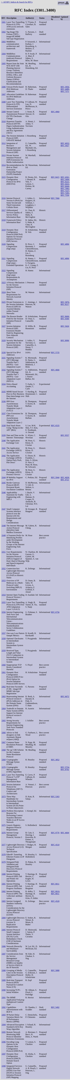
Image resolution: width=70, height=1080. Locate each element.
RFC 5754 (65, 767)
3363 (4, 696)
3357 (4, 633)
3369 (4, 760)
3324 (4, 292)
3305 (4, 63)
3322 (4, 270)
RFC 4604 (65, 833)
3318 (4, 220)
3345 (4, 483)
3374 (4, 811)
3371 (4, 775)
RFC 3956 (65, 87)
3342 (4, 456)
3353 (4, 581)
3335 (4, 392)
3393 (4, 1015)
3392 (4, 1007)
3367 (4, 742)
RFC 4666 (55, 370)
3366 (4, 733)
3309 (4, 112)
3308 (4, 102)
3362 (4, 687)
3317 (4, 210)
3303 (4, 42)
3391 (4, 997)
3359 (4, 651)
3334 (4, 384)
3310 (4, 121)
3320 (4, 244)
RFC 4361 (65, 177)
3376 (4, 833)
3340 (4, 441)
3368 (4, 750)
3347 (4, 509)
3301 (4, 22)
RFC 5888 (55, 970)
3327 (4, 326)
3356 (4, 612)
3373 (4, 797)
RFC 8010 (55, 891)
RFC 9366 (65, 319)
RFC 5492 (55, 1007)
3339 (4, 435)
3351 (4, 552)
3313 (4, 155)
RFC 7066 (55, 198)
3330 (4, 352)
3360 (4, 665)
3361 (4, 672)
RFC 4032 (65, 143)
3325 (4, 302)
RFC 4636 (65, 477)
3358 (4, 638)
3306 (4, 87)
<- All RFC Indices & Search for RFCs (16, 2)
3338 (4, 425)
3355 (4, 602)
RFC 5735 (55, 352)
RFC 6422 (65, 184)
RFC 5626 (65, 326)
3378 (4, 854)
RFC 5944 (55, 477)
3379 (4, 862)
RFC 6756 (55, 612)
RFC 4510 (55, 845)
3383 (4, 901)
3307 (4, 94)
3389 (4, 980)
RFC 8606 (65, 316)
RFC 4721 (65, 480)
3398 (4, 1066)
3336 (4, 401)
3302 (4, 32)
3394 (4, 1025)
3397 (4, 1054)
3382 (4, 891)
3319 (4, 230)
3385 (4, 930)
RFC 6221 (65, 182)
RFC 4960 (55, 112)
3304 (4, 54)
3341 (4, 448)
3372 (4, 784)
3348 (4, 526)
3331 (4, 358)
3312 (4, 143)
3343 (4, 470)
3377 (4, 845)
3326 (4, 316)
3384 (4, 918)
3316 (4, 198)
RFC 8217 (65, 304)
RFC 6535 (55, 425)
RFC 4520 (55, 901)
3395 (4, 1032)
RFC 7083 (65, 188)
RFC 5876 (65, 302)
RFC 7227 (65, 191)
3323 (4, 282)
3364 (4, 708)
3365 (4, 720)
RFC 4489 (65, 89)
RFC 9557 (65, 435)
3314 (4, 165)
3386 (4, 946)
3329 (4, 340)
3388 (4, 970)
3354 (4, 595)
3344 (4, 477)
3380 (4, 874)
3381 (4, 884)
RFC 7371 (65, 91)
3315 (4, 177)
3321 (4, 258)
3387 (4, 954)
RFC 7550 (65, 195)
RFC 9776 (55, 833)
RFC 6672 (65, 696)
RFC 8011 (55, 884)
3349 (4, 535)
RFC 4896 (65, 244)
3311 (4, 136)
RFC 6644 (65, 186)
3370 (4, 767)
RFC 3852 (55, 760)
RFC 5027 (65, 146)
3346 (4, 492)
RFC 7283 (65, 193)
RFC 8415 (55, 177)
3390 (4, 990)
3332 (4, 370)
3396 (4, 1042)
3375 (4, 825)
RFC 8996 (65, 340)
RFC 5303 (55, 797)
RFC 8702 (65, 769)
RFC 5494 (65, 179)
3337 (4, 413)
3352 (4, 568)
